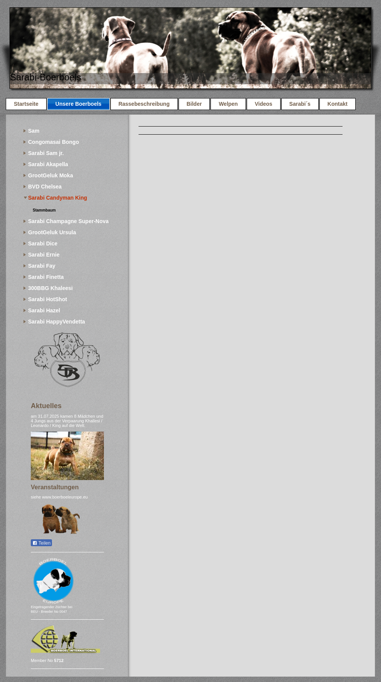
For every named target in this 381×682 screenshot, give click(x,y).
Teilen (41, 543)
